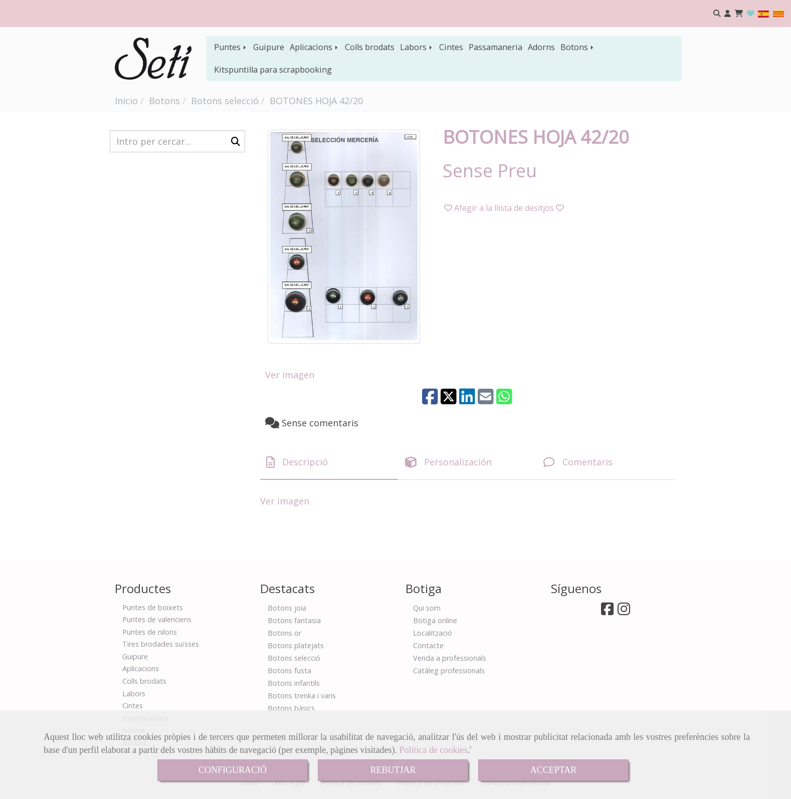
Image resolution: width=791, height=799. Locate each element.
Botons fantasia (294, 620)
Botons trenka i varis (302, 695)
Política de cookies (434, 750)
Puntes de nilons (149, 632)
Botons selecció (294, 658)
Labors (417, 47)
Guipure (268, 47)
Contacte (428, 645)
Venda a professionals (449, 658)
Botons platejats (296, 645)
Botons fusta (289, 670)
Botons (577, 47)
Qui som (427, 608)
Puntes (231, 47)
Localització (432, 633)
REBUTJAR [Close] (393, 770)
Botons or (284, 633)
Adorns (541, 47)
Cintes (451, 47)
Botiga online (435, 620)
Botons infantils (294, 683)
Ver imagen (289, 375)
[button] (727, 14)
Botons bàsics (291, 708)
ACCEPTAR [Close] (553, 770)
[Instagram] (624, 611)
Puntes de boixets (152, 607)
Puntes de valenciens (156, 619)
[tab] (329, 462)
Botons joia (287, 608)
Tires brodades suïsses (160, 644)
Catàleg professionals (449, 670)
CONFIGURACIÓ (233, 770)
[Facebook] (607, 611)
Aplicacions (314, 47)
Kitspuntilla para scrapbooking (273, 69)
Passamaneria (495, 47)
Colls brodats (369, 47)
